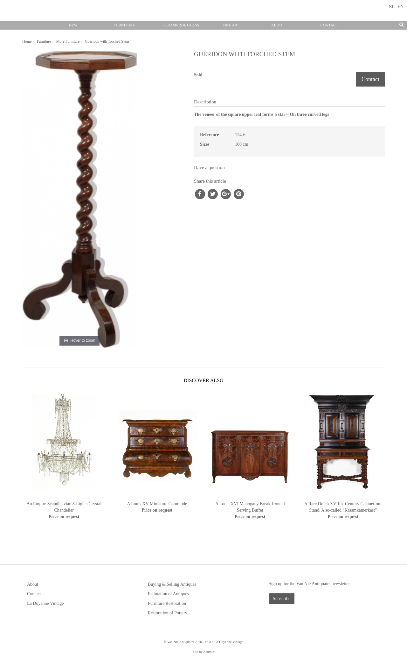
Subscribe (281, 598)
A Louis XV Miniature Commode (157, 503)
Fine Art (231, 25)
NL (391, 6)
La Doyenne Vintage (45, 603)
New (73, 25)
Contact (329, 25)
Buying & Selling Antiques (172, 584)
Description (205, 101)
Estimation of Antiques (168, 593)
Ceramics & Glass (180, 25)
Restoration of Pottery (167, 613)
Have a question (209, 167)
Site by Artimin (203, 652)
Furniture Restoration (167, 603)
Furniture (124, 25)
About (277, 25)
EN (400, 6)
